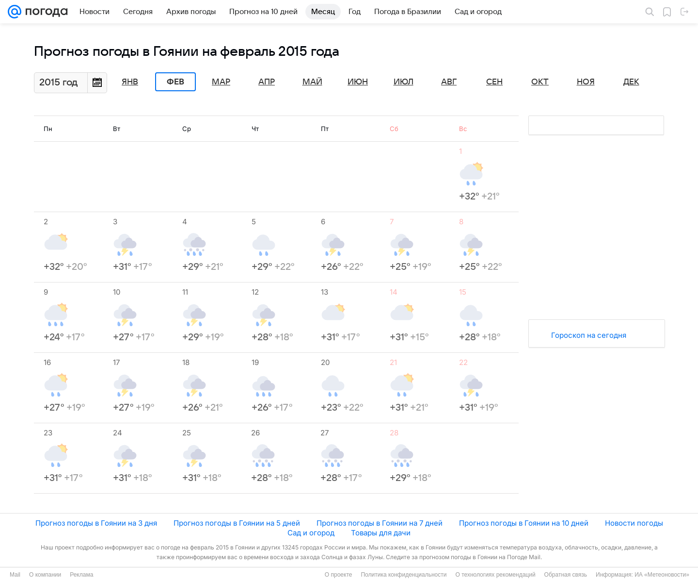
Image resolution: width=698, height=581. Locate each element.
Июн (358, 82)
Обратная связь (565, 574)
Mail (15, 574)
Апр (266, 82)
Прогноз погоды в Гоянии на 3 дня (96, 523)
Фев (175, 82)
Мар (221, 82)
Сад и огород (310, 532)
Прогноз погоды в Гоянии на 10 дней (523, 523)
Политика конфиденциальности (403, 574)
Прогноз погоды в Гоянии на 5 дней (237, 523)
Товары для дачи (381, 532)
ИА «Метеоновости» (662, 574)
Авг (449, 82)
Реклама (81, 574)
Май (312, 82)
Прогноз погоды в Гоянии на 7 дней (380, 523)
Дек (631, 82)
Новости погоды (634, 523)
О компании (45, 574)
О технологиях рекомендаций (495, 574)
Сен (494, 82)
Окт (540, 82)
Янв (130, 82)
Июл (403, 82)
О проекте (338, 574)
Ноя (586, 82)
